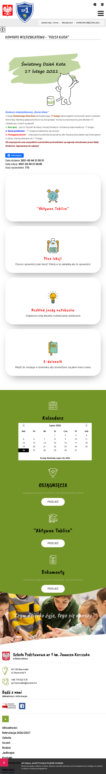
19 (24, 447)
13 (34, 443)
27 (34, 450)
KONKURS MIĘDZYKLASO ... (87, 23)
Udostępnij (14, 155)
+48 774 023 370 (102, 4)
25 (86, 447)
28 (44, 450)
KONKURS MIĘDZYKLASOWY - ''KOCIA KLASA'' (37, 37)
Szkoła (6, 737)
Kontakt (7, 757)
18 (86, 443)
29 (55, 450)
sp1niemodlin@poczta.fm (94, 4)
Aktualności (65, 23)
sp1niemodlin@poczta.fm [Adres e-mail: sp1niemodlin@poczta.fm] (24, 683)
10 (76, 439)
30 (65, 450)
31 (76, 450)
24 (76, 447)
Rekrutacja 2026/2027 (16, 732)
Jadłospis (8, 752)
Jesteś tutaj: (47, 23)
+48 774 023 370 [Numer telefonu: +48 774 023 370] (19, 679)
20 (34, 447)
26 (24, 450)
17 (76, 443)
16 (65, 443)
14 (44, 443)
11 (86, 439)
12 (24, 443)
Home (55, 23)
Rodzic (6, 747)
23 (65, 447)
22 (55, 447)
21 (44, 447)
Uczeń (6, 742)
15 (55, 443)
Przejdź (53, 501)
